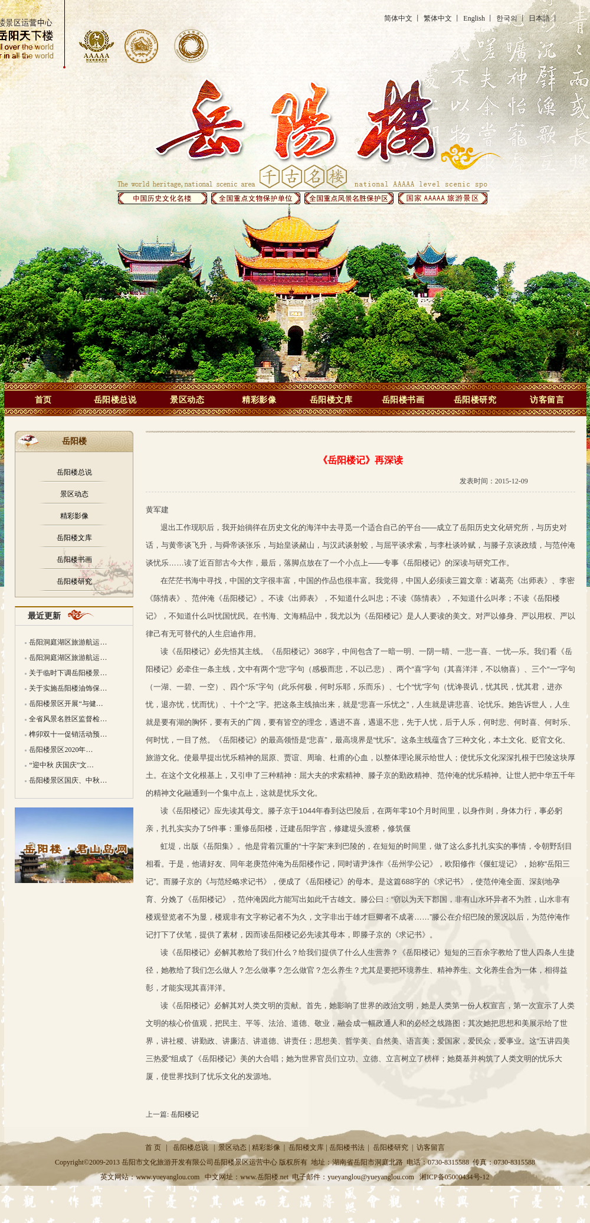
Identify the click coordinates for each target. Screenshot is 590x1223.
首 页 (153, 1147)
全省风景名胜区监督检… (68, 719)
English (474, 18)
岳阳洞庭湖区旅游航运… (68, 642)
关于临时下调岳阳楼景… (68, 673)
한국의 (506, 18)
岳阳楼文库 (331, 399)
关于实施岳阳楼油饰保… (68, 688)
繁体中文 (438, 18)
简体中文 (398, 18)
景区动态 (187, 399)
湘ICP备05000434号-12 (454, 1177)
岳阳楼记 (185, 1114)
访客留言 (547, 399)
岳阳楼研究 (475, 399)
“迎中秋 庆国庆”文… (61, 765)
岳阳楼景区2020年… (61, 749)
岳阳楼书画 (403, 399)
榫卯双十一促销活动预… (68, 734)
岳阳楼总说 (115, 399)
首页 (43, 399)
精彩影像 (259, 399)
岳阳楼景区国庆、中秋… (68, 780)
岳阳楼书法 (347, 1147)
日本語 (539, 18)
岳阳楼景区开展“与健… (66, 703)
